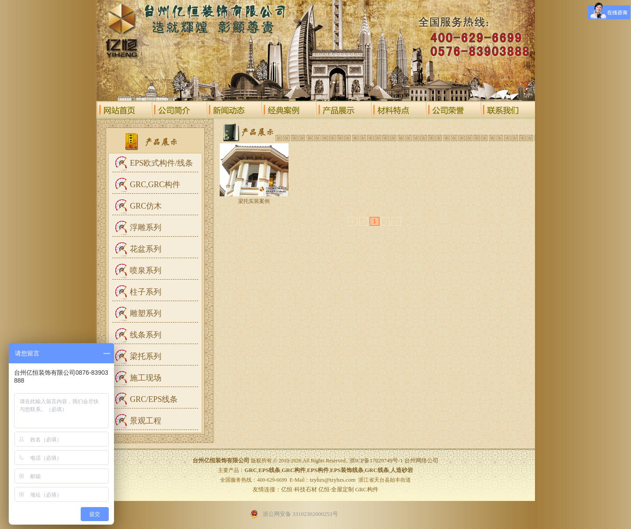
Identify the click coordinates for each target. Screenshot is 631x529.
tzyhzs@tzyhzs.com (332, 479)
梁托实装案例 (254, 201)
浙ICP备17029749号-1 (376, 460)
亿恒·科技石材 (299, 489)
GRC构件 (366, 489)
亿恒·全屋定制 (336, 489)
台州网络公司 (421, 460)
